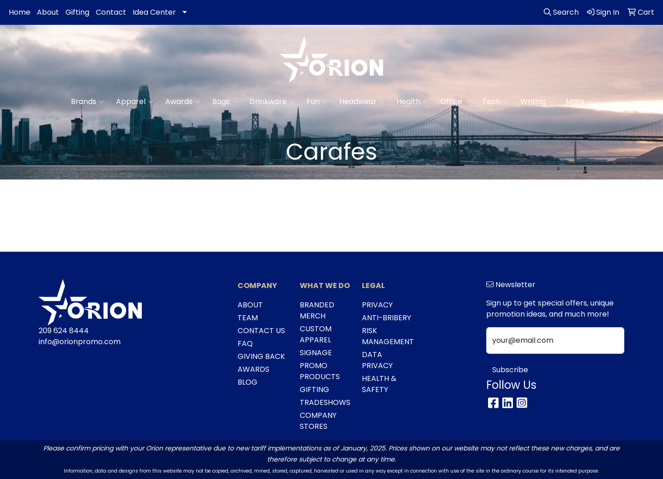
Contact (111, 12)
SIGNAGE (316, 352)
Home (19, 12)
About (48, 12)
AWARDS (253, 369)
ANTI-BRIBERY (386, 317)
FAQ (245, 343)
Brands (87, 101)
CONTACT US (261, 330)
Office (455, 101)
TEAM (248, 317)
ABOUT (250, 305)
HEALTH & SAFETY (379, 384)
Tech (495, 101)
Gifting (77, 12)
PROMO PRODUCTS (320, 371)
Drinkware (272, 101)
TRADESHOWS (325, 402)
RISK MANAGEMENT (387, 336)
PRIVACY (377, 305)
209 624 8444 (64, 330)
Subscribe (510, 369)
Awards (182, 101)
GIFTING (314, 389)
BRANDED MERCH (317, 310)
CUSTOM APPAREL (316, 334)
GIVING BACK (261, 356)
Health (412, 101)
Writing (537, 101)
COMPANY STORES (318, 421)
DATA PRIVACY (377, 360)
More (579, 101)
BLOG (247, 382)
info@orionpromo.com (80, 341)
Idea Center (154, 12)
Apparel (134, 101)
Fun (317, 101)
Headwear (361, 101)
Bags (225, 101)
